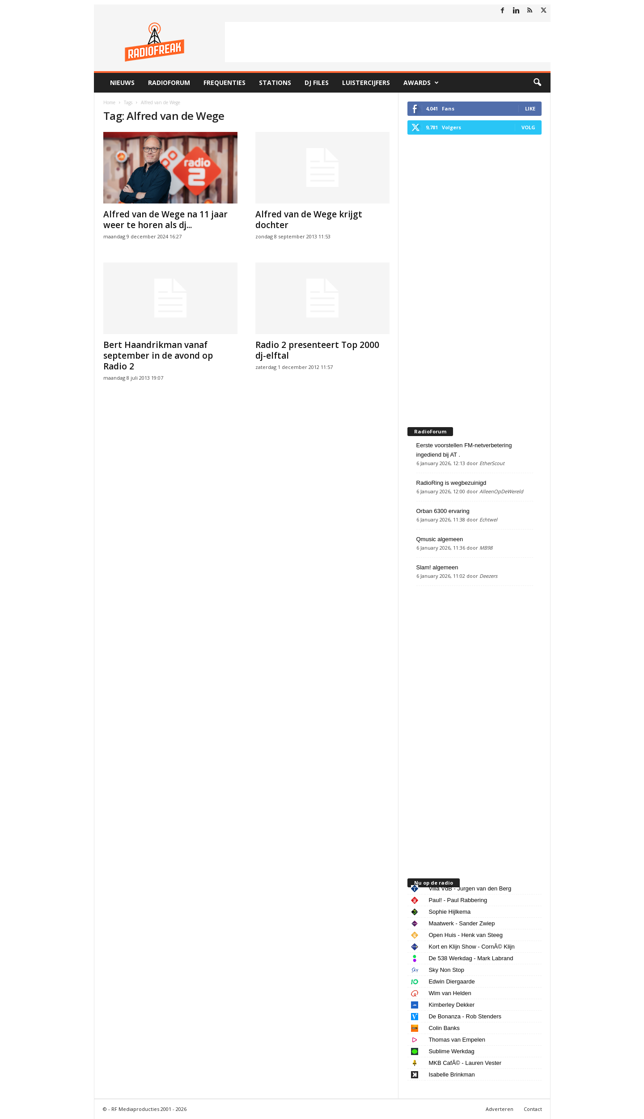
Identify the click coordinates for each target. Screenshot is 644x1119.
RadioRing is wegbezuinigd (451, 482)
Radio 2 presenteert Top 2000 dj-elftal (317, 350)
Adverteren (499, 1109)
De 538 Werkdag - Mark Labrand (470, 958)
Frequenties (224, 82)
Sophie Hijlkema (449, 911)
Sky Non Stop (446, 969)
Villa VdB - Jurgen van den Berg (469, 888)
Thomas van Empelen (456, 1039)
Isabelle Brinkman (451, 1074)
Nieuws (122, 82)
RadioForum (169, 82)
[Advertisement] (388, 42)
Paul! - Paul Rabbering (457, 900)
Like (530, 108)
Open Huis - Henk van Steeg (465, 935)
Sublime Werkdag (451, 1051)
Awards (421, 83)
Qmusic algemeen (439, 539)
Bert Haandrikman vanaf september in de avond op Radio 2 (158, 355)
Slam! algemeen (437, 567)
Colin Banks (443, 1028)
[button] (537, 83)
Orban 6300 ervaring (443, 511)
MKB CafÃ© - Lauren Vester (464, 1063)
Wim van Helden (449, 993)
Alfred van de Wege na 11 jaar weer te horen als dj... (165, 219)
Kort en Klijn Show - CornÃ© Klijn (471, 946)
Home (109, 102)
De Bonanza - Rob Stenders (464, 1016)
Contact (533, 1109)
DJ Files (317, 82)
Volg (528, 127)
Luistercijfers (366, 82)
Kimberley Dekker (451, 1004)
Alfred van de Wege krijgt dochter (308, 219)
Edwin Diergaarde (451, 981)
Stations (275, 82)
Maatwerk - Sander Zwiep (461, 923)
